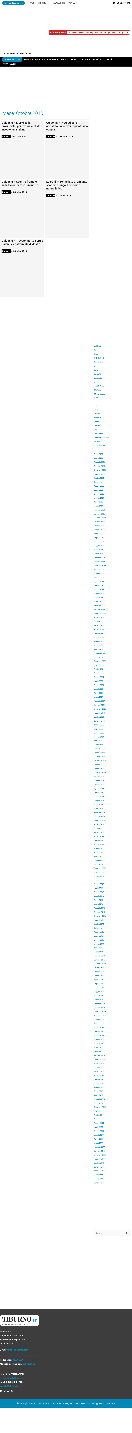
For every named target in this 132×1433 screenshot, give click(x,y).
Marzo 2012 (98, 1095)
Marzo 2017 (98, 856)
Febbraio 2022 (99, 653)
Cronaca (28, 59)
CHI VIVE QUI (99, 358)
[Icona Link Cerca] (83, 3)
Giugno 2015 (99, 940)
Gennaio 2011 (99, 1151)
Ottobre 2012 (99, 1067)
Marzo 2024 (98, 554)
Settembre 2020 (100, 721)
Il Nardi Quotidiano (101, 394)
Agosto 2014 (99, 980)
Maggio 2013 (99, 1039)
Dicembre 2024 (100, 518)
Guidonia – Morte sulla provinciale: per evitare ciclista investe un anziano (21, 126)
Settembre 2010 (100, 1167)
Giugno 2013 (99, 1035)
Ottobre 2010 (99, 1163)
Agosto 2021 (99, 677)
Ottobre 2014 (99, 972)
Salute (64, 59)
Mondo (96, 406)
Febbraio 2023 (99, 605)
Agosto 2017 (99, 836)
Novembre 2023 (100, 570)
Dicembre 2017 (100, 820)
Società (96, 59)
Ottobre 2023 (99, 574)
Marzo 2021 (98, 697)
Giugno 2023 (99, 589)
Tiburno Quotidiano (12, 59)
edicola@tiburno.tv (9, 1386)
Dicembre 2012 (100, 1059)
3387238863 (29, 1364)
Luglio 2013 (98, 1031)
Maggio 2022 (99, 641)
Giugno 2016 (99, 892)
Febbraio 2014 (99, 1004)
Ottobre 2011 (99, 1115)
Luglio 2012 (98, 1079)
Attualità (109, 59)
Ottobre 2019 (99, 765)
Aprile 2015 (98, 948)
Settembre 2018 (100, 785)
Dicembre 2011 (100, 1107)
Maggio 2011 (99, 1135)
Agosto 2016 (99, 884)
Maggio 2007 (99, 1179)
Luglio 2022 (98, 633)
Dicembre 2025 (100, 470)
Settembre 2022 (100, 625)
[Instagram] (125, 3)
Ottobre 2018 (99, 781)
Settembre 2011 (100, 1119)
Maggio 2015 (99, 944)
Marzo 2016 (98, 904)
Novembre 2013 (100, 1016)
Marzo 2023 (98, 601)
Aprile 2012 (98, 1091)
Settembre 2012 (100, 1071)
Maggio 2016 (99, 896)
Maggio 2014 (99, 992)
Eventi (96, 382)
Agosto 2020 (99, 725)
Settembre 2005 (100, 1183)
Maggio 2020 (99, 737)
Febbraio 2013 (99, 1051)
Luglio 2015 (98, 936)
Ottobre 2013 (99, 1020)
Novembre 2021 (100, 665)
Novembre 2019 (100, 761)
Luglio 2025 (98, 490)
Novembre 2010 (100, 1159)
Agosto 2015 (99, 932)
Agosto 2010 (99, 1171)
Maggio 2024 (99, 546)
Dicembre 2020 (100, 709)
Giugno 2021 (99, 685)
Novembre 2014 (100, 968)
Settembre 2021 (100, 673)
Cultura (85, 59)
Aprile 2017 (98, 852)
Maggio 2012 (99, 1087)
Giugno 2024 (99, 542)
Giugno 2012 (99, 1083)
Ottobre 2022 (99, 621)
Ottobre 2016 (99, 876)
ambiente (97, 346)
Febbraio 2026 (99, 462)
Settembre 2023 (100, 578)
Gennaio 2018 (99, 816)
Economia (52, 59)
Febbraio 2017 (99, 860)
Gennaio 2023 (99, 609)
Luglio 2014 (98, 984)
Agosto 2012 (99, 1075)
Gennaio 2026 (99, 466)
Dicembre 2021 (100, 661)
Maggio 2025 (99, 498)
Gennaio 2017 (99, 864)
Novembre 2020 (100, 713)
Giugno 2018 (99, 797)
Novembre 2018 (100, 777)
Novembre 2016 (100, 872)
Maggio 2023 (99, 594)
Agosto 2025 (99, 486)
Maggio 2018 (99, 801)
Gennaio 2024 (99, 562)
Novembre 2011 (100, 1111)
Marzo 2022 (98, 649)
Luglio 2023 (98, 585)
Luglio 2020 (98, 729)
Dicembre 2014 (100, 964)
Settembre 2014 (100, 976)
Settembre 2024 (100, 530)
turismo (97, 442)
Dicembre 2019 (100, 757)
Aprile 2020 (98, 741)
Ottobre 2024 (99, 526)
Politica (40, 59)
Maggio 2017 (99, 848)
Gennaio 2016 (99, 912)
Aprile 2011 (98, 1139)
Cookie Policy (83, 1403)
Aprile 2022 (98, 645)
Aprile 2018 (98, 804)
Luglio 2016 (98, 888)
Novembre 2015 (100, 920)
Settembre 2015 (100, 928)
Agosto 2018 (99, 789)
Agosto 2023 (99, 581)
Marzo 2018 (98, 808)
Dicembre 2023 (100, 566)
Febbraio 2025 (99, 510)
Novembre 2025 (100, 474)
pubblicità (98, 418)
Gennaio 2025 (99, 514)
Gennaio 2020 (99, 753)
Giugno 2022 (99, 637)
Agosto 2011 (99, 1123)
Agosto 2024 (99, 534)
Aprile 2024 (98, 550)
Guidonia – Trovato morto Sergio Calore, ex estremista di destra (22, 242)
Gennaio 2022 (99, 657)
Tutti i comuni (10, 64)
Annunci (43, 3)
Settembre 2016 (100, 880)
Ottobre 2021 (99, 669)
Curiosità (97, 374)
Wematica (110, 1403)
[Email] (128, 3)
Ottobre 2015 (99, 924)
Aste (95, 350)
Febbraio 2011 (99, 1147)
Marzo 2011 (98, 1143)
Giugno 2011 (99, 1131)
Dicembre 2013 (100, 1012)
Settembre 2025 (100, 482)
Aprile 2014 (98, 996)
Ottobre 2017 (99, 828)
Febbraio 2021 (99, 701)
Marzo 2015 (98, 952)
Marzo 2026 (98, 458)
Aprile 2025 (98, 502)
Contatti (72, 3)
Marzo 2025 (98, 506)
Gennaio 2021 (99, 705)
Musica (97, 410)
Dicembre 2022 (100, 613)
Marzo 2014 (98, 1000)
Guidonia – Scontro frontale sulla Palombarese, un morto (20, 183)
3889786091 (17, 1360)
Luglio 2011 (98, 1127)
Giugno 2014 (99, 988)
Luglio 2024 (98, 538)
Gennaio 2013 (99, 1055)
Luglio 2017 (98, 840)
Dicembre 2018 (100, 773)
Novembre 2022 (100, 617)
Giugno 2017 (99, 844)
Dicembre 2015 (100, 916)
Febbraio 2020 (99, 749)
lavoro (96, 398)
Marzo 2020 (98, 745)
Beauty (96, 354)
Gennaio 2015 (99, 960)
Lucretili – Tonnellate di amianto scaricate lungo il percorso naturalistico (66, 185)
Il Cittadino (98, 390)
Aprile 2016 (98, 900)
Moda (96, 402)
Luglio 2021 (98, 681)
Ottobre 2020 (99, 717)
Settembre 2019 (100, 769)
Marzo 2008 (98, 1175)
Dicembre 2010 (100, 1155)
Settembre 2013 (100, 1024)
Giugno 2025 (99, 494)
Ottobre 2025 (99, 478)
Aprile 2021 (98, 693)
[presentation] (47, 3)
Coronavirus (98, 362)
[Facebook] (114, 3)
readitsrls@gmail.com (17, 1350)
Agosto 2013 (99, 1027)
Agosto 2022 (99, 629)
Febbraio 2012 (99, 1099)
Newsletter (59, 3)
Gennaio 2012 (99, 1103)
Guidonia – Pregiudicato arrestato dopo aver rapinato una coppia (67, 126)
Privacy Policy (69, 1403)
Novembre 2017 (100, 824)
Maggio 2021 (99, 689)
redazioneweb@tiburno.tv (12, 1378)
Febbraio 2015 (99, 956)
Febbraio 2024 (99, 558)
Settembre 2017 (100, 832)
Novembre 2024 (100, 522)
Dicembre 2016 (100, 868)
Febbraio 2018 (99, 812)
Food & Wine (99, 386)
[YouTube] (121, 3)
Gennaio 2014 (99, 1008)
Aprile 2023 (98, 597)
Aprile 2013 (98, 1043)
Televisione (98, 434)
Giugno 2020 (99, 733)
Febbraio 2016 (99, 908)
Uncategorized (99, 446)
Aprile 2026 (98, 454)
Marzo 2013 (98, 1047)
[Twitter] (118, 3)
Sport (75, 59)
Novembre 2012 (100, 1063)
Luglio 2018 (98, 793)
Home (31, 3)
